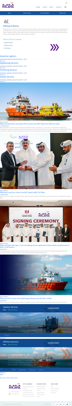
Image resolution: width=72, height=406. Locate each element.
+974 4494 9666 (14, 391)
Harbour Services (8, 45)
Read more (2, 61)
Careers (44, 7)
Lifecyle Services (22, 370)
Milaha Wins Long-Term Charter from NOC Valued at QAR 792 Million (22, 192)
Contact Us (58, 7)
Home (4, 309)
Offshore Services (8, 42)
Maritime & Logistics (41, 386)
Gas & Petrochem (41, 394)
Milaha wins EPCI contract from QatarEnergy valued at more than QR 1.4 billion (26, 298)
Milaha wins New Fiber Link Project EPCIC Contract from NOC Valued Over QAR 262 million (30, 124)
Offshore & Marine (12, 309)
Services (14, 370)
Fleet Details (7, 48)
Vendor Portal (54, 390)
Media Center (62, 13)
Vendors (51, 7)
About (9, 13)
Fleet (52, 386)
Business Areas (27, 13)
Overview (6, 370)
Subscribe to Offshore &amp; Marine (9, 377)
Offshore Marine (40, 392)
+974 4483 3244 (14, 394)
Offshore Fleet (32, 370)
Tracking (38, 7)
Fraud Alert (53, 392)
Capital (38, 396)
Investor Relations (44, 13)
